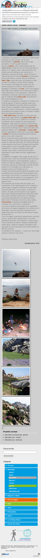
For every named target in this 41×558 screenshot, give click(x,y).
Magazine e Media (13, 496)
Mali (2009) (12, 477)
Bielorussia (13, 488)
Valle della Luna (14, 491)
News (9, 504)
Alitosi (10, 516)
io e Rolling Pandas (14, 520)
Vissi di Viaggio (13, 500)
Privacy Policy (36, 556)
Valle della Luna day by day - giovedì (16, 435)
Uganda (11, 486)
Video (9, 508)
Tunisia (11, 483)
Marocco (12, 480)
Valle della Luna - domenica (13, 440)
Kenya (11, 475)
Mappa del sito (13, 550)
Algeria (11, 472)
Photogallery (12, 512)
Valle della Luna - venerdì (13, 437)
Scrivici (6, 550)
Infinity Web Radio (14, 524)
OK (14, 21)
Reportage (11, 469)
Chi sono (11, 465)
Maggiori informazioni (7, 21)
